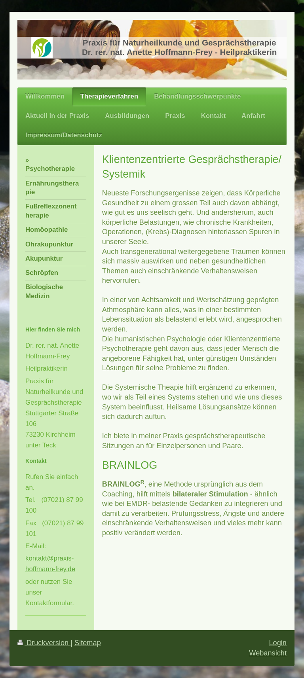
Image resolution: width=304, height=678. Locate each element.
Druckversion (43, 643)
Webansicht (268, 653)
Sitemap (87, 643)
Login (278, 643)
